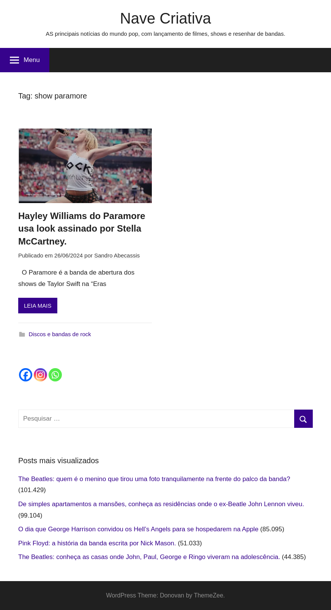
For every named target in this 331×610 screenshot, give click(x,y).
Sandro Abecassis (117, 255)
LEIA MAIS (38, 305)
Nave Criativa (165, 18)
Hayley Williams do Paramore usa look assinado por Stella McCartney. (81, 228)
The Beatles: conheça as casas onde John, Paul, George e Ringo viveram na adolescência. (149, 557)
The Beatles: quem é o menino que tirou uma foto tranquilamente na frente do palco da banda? (154, 479)
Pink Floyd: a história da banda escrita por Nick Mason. (97, 543)
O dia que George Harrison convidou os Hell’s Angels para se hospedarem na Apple (138, 529)
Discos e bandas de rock (60, 334)
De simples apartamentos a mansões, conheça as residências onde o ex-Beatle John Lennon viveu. (161, 504)
